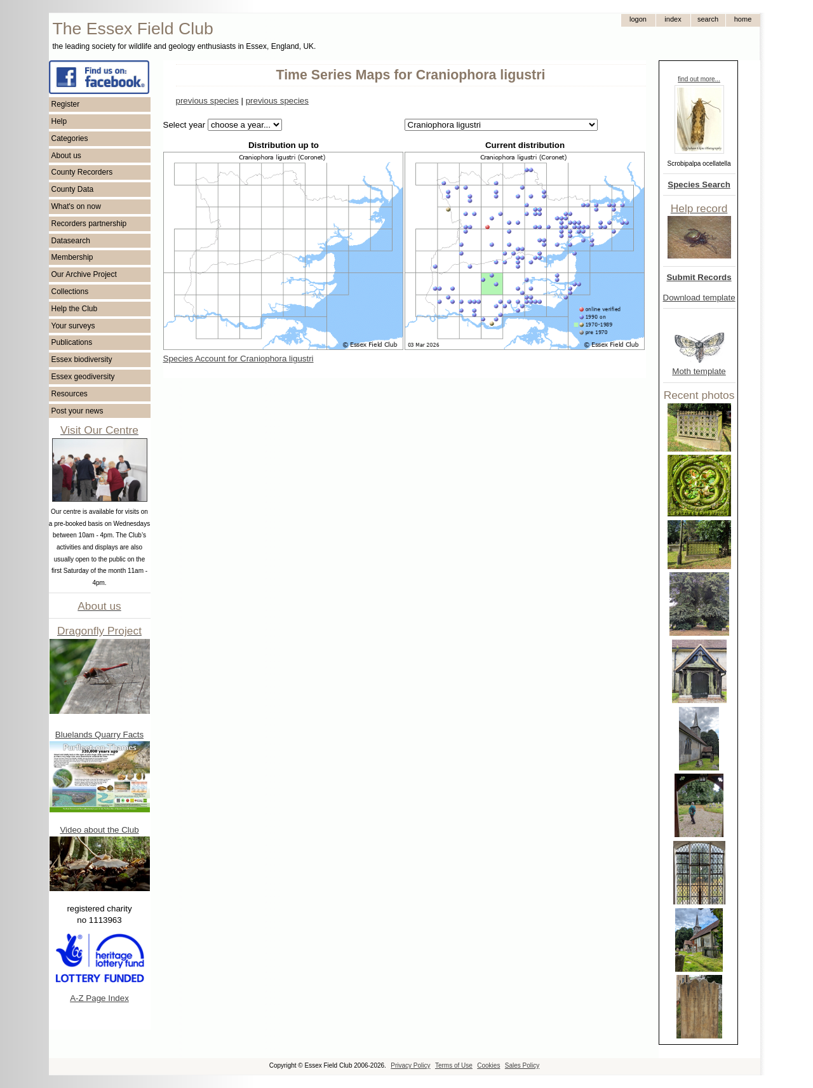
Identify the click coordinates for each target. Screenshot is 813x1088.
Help (59, 121)
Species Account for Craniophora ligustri (238, 358)
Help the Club (74, 308)
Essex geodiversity (83, 376)
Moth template (698, 371)
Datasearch (70, 240)
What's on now (76, 206)
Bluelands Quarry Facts (99, 734)
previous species (207, 100)
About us (66, 155)
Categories (69, 138)
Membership (72, 257)
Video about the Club (99, 830)
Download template (699, 297)
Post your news (77, 410)
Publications (72, 342)
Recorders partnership (89, 223)
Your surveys (73, 325)
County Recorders (82, 172)
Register (65, 104)
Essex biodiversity (81, 359)
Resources (69, 393)
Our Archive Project (84, 274)
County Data (72, 189)
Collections (70, 291)
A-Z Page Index (99, 998)
